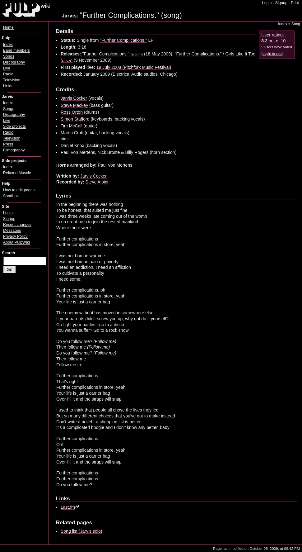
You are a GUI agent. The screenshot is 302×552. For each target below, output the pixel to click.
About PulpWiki (16, 242)
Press (8, 144)
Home (8, 27)
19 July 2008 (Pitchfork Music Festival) (133, 67)
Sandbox (11, 196)
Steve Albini (97, 181)
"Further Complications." (123, 40)
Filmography (14, 150)
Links (7, 86)
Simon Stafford (75, 119)
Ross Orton (72, 112)
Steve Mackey (74, 105)
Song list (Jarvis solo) (81, 531)
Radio (8, 74)
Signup (281, 3)
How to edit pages (19, 190)
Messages (12, 230)
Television (12, 80)
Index (282, 24)
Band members (16, 50)
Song (295, 24)
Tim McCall (71, 125)
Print (295, 3)
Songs (8, 56)
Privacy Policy (15, 236)
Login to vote (272, 53)
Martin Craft (72, 132)
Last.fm (68, 507)
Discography (14, 62)
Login (267, 3)
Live (6, 68)
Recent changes (17, 224)
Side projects (14, 126)
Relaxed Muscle (17, 173)
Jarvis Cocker (74, 98)
